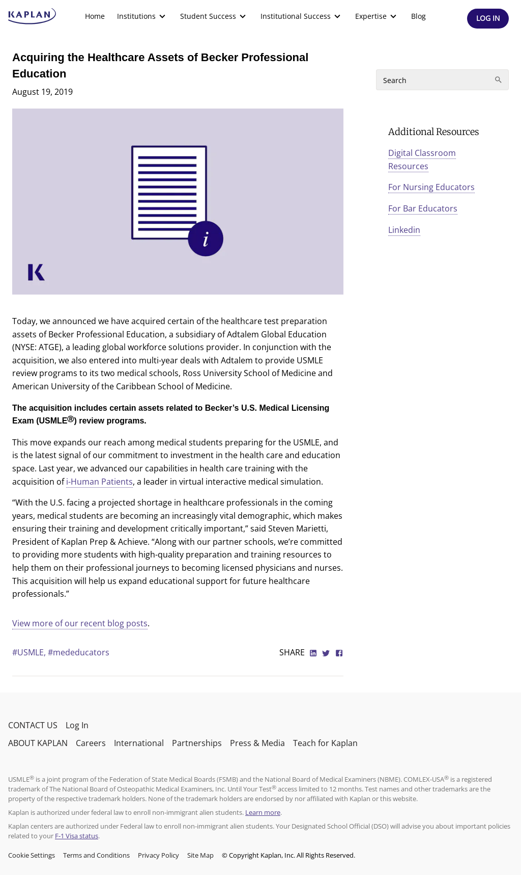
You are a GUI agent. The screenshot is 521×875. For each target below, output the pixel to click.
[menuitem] (95, 16)
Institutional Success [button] (301, 16)
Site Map (200, 855)
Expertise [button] (377, 16)
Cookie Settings (31, 855)
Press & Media (257, 743)
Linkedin (404, 229)
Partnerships (197, 743)
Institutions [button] (142, 16)
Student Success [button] (214, 16)
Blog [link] (418, 16)
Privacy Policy (158, 855)
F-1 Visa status (76, 835)
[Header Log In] (488, 19)
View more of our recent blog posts (80, 623)
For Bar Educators (422, 208)
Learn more (262, 812)
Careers (91, 743)
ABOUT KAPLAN (38, 743)
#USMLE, (30, 652)
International (139, 743)
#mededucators (78, 652)
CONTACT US (32, 725)
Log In (77, 725)
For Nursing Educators (431, 187)
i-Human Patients (99, 481)
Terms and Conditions (96, 855)
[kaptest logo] (32, 16)
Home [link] (95, 16)
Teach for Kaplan (325, 743)
